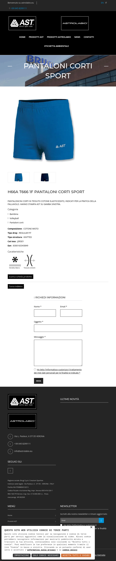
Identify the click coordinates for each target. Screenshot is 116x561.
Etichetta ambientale (56, 46)
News (77, 37)
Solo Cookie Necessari (46, 555)
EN (102, 2)
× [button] (91, 527)
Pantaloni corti (16, 222)
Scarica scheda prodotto (20, 276)
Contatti (89, 37)
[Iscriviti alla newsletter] (101, 520)
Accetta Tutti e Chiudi (76, 555)
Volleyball (14, 218)
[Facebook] (10, 470)
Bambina (14, 214)
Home (22, 37)
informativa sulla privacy (41, 550)
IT (106, 2)
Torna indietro (16, 286)
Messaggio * (40, 336)
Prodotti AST (36, 37)
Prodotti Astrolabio (59, 37)
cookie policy (69, 550)
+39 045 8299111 (19, 8)
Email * (63, 306)
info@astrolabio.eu (23, 451)
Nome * (37, 306)
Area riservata (98, 555)
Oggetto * (38, 321)
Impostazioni (21, 555)
